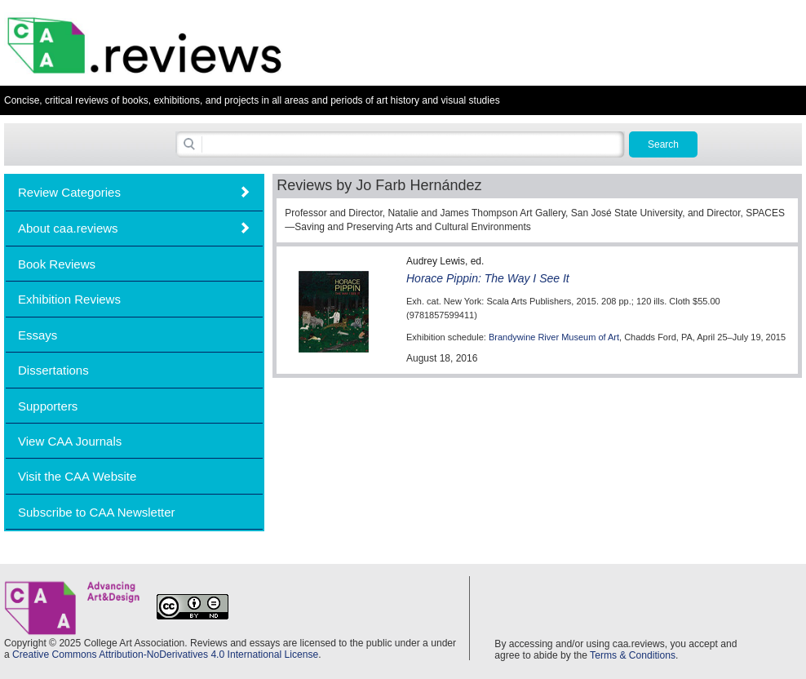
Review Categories (69, 192)
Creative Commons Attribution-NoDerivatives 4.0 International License (165, 654)
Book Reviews (56, 264)
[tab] (134, 192)
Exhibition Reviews (69, 299)
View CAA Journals (70, 441)
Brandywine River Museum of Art (554, 337)
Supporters (48, 406)
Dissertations (53, 370)
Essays (37, 335)
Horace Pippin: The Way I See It (487, 278)
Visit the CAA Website (77, 476)
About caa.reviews (68, 228)
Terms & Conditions (632, 655)
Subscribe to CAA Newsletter (96, 512)
